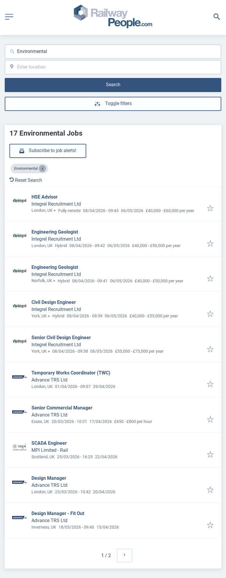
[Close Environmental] (42, 168)
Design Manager (48, 478)
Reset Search (25, 180)
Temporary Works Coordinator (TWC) (70, 373)
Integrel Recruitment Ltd (56, 204)
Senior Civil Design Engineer (61, 337)
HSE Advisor (44, 197)
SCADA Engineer (49, 443)
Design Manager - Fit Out (57, 513)
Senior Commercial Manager (61, 408)
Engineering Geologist (54, 232)
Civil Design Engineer (53, 302)
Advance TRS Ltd (49, 380)
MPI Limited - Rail (49, 450)
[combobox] (113, 51)
